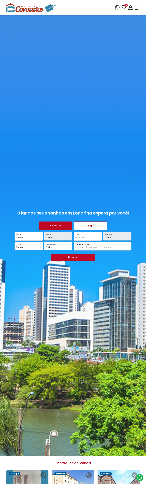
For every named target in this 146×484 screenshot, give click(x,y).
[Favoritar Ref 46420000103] (134, 475)
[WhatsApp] (117, 7)
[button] (29, 236)
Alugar (90, 225)
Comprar (55, 225)
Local (18, 234)
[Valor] (29, 247)
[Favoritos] (124, 7)
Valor (18, 244)
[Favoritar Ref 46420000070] (89, 475)
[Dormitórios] (58, 247)
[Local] (29, 238)
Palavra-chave (82, 244)
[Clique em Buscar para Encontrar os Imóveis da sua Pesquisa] (73, 257)
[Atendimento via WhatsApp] (139, 477)
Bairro (48, 234)
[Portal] (130, 7)
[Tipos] (88, 238)
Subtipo (108, 234)
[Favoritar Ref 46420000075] (43, 475)
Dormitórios (51, 244)
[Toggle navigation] (137, 8)
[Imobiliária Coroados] (31, 7)
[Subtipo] (117, 237)
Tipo (77, 234)
